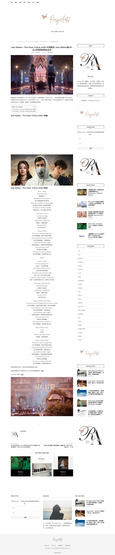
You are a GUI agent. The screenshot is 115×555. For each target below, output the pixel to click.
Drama (80, 267)
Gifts (79, 278)
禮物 (38, 2)
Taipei (79, 337)
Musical (80, 304)
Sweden (80, 333)
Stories (80, 326)
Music (79, 300)
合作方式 (54, 545)
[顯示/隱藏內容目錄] (33, 107)
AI (79, 252)
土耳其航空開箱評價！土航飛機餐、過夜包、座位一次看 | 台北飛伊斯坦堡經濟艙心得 (96, 395)
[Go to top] (57, 553)
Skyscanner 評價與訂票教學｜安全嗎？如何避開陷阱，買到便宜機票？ (95, 203)
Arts (79, 255)
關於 (16, 2)
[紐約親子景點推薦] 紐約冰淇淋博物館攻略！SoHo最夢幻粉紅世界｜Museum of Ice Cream (96, 215)
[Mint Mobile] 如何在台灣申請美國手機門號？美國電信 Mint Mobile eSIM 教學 (96, 406)
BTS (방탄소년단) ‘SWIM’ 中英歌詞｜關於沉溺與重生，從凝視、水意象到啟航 (96, 373)
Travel (80, 341)
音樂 (20, 2)
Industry (80, 289)
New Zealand (81, 311)
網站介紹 (47, 545)
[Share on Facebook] (38, 425)
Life (79, 292)
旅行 (25, 2)
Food (79, 274)
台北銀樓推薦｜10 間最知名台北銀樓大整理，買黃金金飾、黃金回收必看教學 (96, 417)
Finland (80, 270)
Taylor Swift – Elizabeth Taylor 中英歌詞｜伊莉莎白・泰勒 (95, 226)
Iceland (80, 285)
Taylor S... (21, 472)
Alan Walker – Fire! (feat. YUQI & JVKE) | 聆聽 (24, 109)
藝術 (29, 2)
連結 (42, 371)
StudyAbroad (81, 330)
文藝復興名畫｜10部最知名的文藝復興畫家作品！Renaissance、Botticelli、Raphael (96, 192)
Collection (81, 263)
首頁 (12, 2)
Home (12, 41)
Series (79, 322)
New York (80, 307)
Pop (79, 318)
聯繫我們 (60, 545)
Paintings (80, 315)
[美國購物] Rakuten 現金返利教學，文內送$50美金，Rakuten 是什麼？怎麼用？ (96, 236)
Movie (80, 296)
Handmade (81, 281)
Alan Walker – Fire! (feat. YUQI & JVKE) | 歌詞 (24, 111)
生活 (33, 2)
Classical (80, 259)
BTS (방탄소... (41, 459)
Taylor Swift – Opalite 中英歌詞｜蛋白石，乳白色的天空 (96, 384)
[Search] (103, 2)
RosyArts (38, 52)
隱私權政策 (67, 545)
